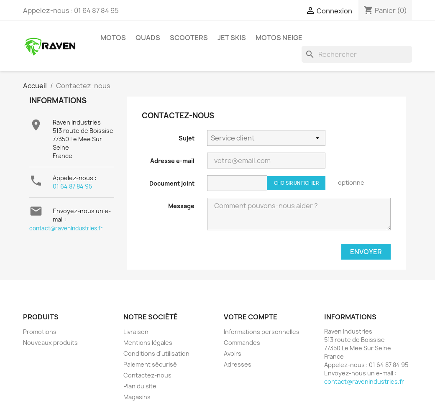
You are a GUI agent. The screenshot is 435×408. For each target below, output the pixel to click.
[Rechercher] (357, 54)
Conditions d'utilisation (156, 353)
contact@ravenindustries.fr (66, 228)
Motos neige (279, 37)
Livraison (135, 332)
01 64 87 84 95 (72, 186)
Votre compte (250, 316)
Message (181, 206)
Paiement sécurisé (150, 364)
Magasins (137, 397)
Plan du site (139, 386)
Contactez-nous (147, 375)
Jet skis (232, 37)
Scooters (189, 37)
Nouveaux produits (50, 343)
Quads (148, 37)
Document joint (171, 183)
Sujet (186, 138)
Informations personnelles (261, 332)
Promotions (39, 332)
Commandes (242, 343)
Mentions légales (147, 343)
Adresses (237, 364)
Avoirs (232, 353)
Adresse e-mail (172, 161)
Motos (113, 37)
